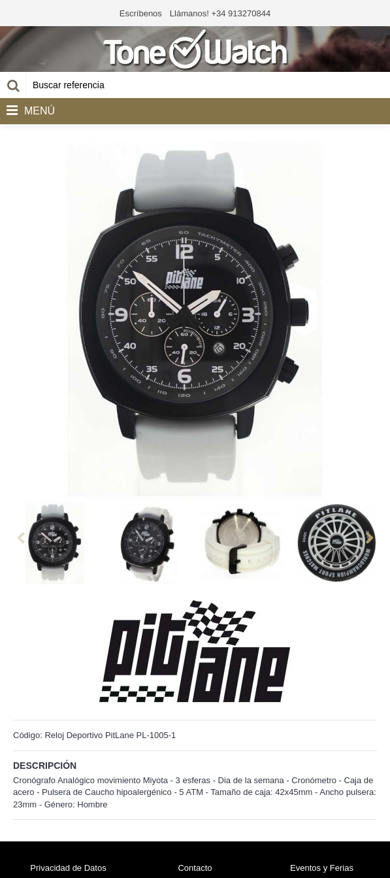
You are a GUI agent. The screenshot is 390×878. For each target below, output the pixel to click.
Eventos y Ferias (321, 868)
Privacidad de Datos (68, 868)
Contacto (195, 868)
